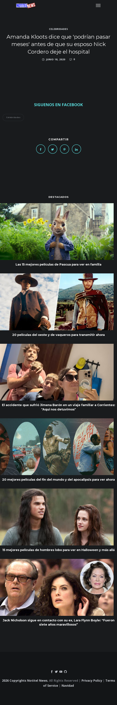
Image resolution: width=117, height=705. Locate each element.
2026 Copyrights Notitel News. (25, 680)
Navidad (67, 686)
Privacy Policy (91, 680)
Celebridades (58, 29)
